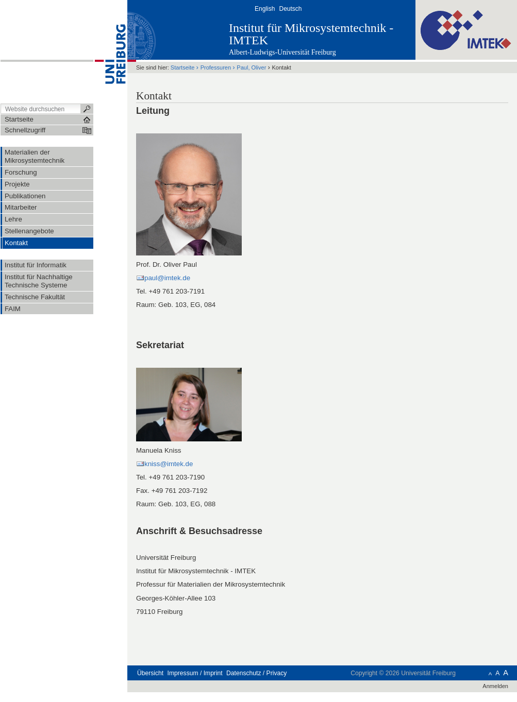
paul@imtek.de (167, 278)
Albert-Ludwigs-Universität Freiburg (282, 52)
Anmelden (495, 686)
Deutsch (290, 8)
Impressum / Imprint (195, 673)
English (265, 8)
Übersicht (150, 673)
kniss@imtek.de (168, 464)
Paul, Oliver (251, 67)
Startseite (183, 67)
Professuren (216, 67)
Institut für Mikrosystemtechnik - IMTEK (311, 34)
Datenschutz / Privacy (256, 673)
